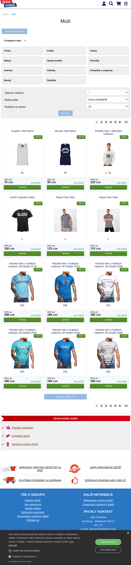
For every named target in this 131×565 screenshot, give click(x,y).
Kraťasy (8, 70)
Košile (50, 50)
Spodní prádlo (54, 60)
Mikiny (7, 60)
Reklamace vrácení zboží (98, 500)
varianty (22, 187)
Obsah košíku (33, 508)
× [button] (128, 533)
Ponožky (94, 60)
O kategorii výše (12, 40)
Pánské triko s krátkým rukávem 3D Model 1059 (108, 265)
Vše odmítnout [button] (108, 550)
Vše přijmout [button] (108, 542)
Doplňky (51, 80)
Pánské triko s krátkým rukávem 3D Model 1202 (65, 265)
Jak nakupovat (32, 504)
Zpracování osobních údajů (32, 516)
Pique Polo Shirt (65, 197)
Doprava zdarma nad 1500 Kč (105, 480)
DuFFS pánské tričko (22, 197)
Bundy (7, 80)
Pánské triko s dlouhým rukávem (108, 132)
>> (126, 122)
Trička (7, 50)
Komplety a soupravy (101, 70)
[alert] (65, 547)
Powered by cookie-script (20, 561)
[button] (46, 556)
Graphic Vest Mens (22, 130)
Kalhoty (51, 70)
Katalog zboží (33, 500)
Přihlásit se (32, 520)
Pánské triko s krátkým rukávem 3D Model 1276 (22, 265)
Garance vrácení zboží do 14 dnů (40, 469)
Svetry (93, 50)
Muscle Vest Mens (65, 130)
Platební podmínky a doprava (40, 480)
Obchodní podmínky (32, 512)
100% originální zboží (105, 467)
